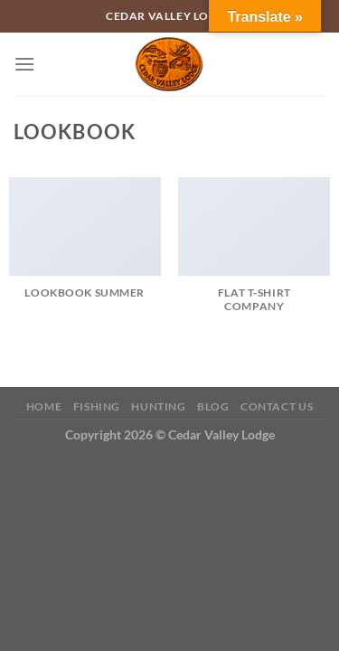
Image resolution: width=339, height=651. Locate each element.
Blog (213, 406)
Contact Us (276, 406)
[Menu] (24, 64)
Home (43, 406)
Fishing (96, 406)
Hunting (158, 406)
